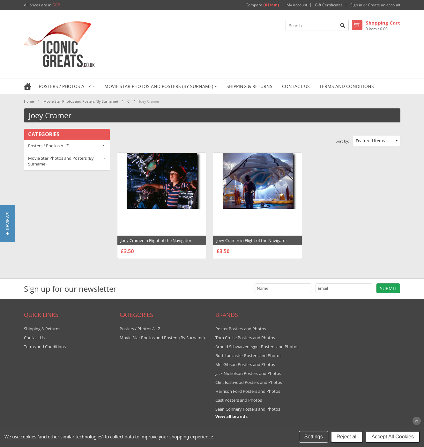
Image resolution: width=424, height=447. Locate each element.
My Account (296, 5)
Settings (313, 436)
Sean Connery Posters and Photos (247, 409)
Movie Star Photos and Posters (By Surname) (158, 86)
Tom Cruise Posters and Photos (245, 338)
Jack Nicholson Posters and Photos (248, 373)
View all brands (231, 416)
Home (29, 101)
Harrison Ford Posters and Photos (247, 391)
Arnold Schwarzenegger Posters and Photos (256, 346)
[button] (7, 223)
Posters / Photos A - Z (65, 86)
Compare (262, 5)
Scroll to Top (417, 421)
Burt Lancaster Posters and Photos (248, 355)
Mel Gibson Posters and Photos (245, 364)
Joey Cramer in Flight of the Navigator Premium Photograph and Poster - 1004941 (162, 244)
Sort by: (342, 141)
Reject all (347, 436)
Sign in (356, 5)
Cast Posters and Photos (238, 400)
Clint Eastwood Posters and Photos (248, 382)
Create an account (384, 5)
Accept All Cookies (392, 436)
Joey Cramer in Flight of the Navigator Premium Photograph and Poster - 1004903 (257, 244)
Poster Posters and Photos (240, 329)
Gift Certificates (329, 5)
